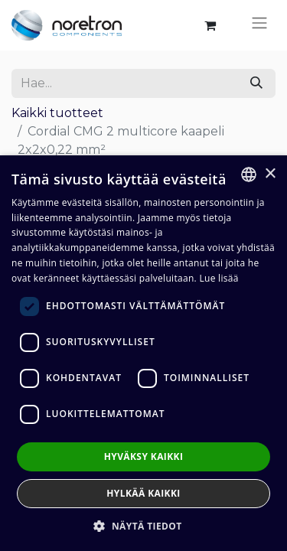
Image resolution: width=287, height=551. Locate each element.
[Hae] (256, 83)
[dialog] (143, 353)
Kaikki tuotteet (57, 113)
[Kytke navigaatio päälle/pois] (259, 25)
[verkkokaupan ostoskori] (209, 25)
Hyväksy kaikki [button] (144, 456)
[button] (143, 525)
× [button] (270, 174)
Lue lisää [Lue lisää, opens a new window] (218, 278)
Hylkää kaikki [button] (143, 493)
